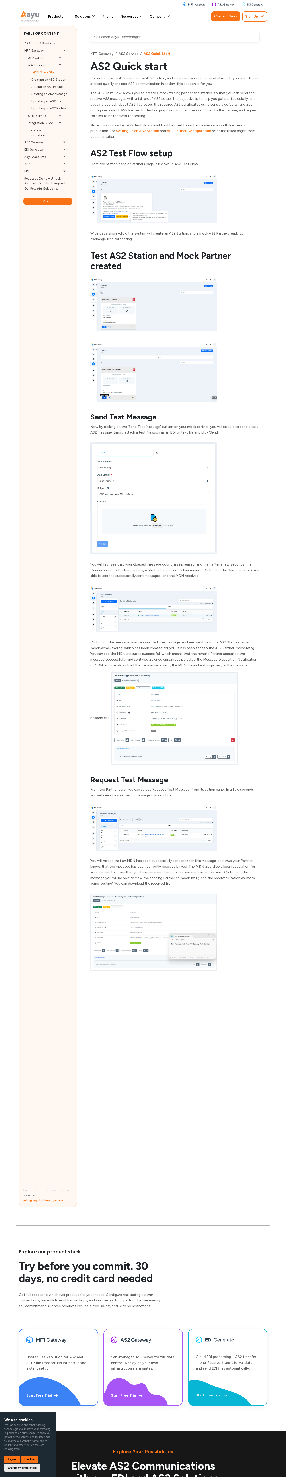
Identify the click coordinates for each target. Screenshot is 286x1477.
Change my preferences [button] (22, 1467)
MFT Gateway (34, 50)
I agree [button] (12, 1459)
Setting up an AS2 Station (137, 131)
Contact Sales (225, 16)
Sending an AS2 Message (49, 94)
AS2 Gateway (33, 142)
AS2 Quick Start (45, 72)
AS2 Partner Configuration (189, 131)
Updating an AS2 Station (49, 101)
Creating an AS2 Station (48, 80)
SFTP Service (37, 116)
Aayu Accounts (35, 157)
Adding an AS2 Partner (47, 87)
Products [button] (58, 16)
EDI (26, 171)
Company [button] (160, 16)
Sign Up (254, 16)
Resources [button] (132, 16)
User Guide (35, 58)
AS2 (27, 164)
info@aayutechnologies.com (44, 1200)
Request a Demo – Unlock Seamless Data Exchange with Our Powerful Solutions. (45, 184)
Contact (47, 201)
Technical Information (36, 132)
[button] (64, 50)
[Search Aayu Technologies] (174, 36)
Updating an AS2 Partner (49, 108)
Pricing (108, 16)
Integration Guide (40, 123)
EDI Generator (34, 149)
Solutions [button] (85, 16)
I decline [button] (29, 1459)
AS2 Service (36, 65)
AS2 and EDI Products (40, 43)
